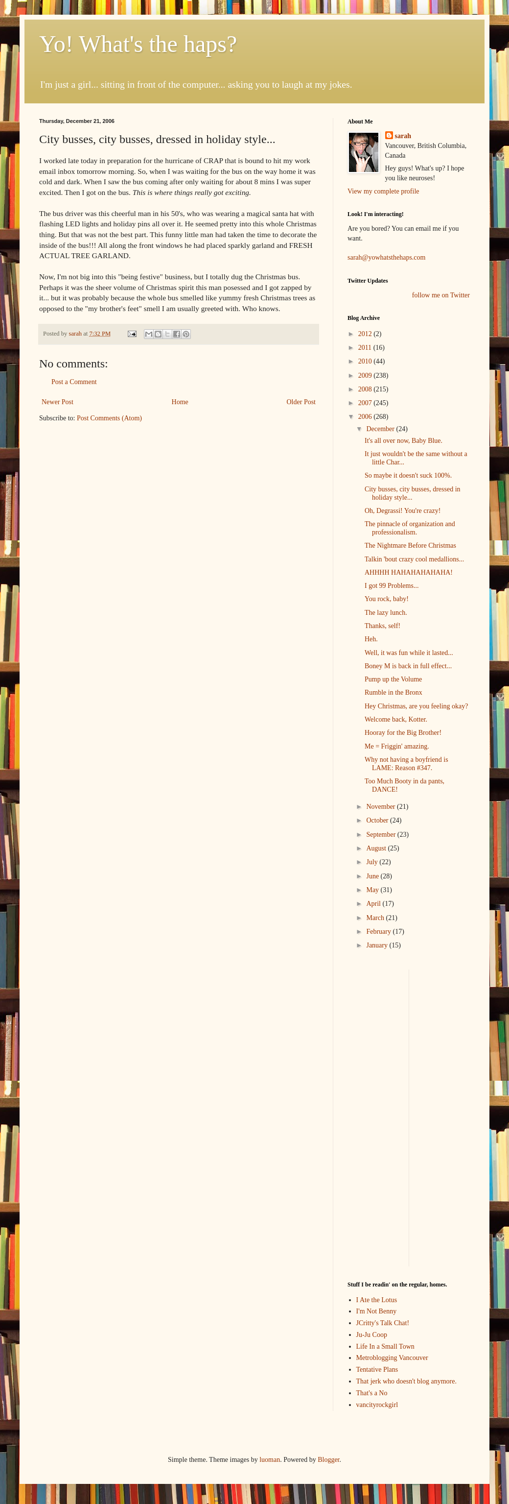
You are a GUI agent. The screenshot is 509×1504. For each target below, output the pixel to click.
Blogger (328, 1459)
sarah (76, 333)
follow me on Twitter (441, 295)
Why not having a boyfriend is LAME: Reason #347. (406, 764)
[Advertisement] (376, 1116)
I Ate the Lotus (376, 1300)
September (381, 834)
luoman (269, 1459)
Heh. (371, 639)
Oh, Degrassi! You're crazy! (402, 510)
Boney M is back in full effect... (408, 666)
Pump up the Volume (393, 679)
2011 (365, 347)
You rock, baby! (387, 599)
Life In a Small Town (385, 1346)
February (379, 931)
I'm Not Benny (376, 1311)
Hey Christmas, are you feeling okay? (416, 706)
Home (180, 402)
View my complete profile (383, 191)
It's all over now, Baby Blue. (403, 440)
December (381, 429)
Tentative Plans (377, 1369)
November (381, 806)
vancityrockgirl (377, 1404)
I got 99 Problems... (391, 585)
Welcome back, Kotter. (396, 719)
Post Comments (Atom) (109, 418)
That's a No (372, 1393)
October (378, 820)
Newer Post (57, 402)
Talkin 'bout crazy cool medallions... (414, 559)
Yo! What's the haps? (138, 44)
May (373, 890)
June (373, 876)
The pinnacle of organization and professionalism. (410, 528)
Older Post (301, 402)
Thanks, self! (382, 626)
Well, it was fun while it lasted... (409, 652)
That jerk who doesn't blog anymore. (406, 1381)
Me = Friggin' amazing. (397, 746)
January (377, 945)
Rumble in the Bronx (393, 692)
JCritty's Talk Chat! (383, 1323)
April (374, 903)
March (376, 918)
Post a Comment (74, 382)
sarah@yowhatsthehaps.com (386, 257)
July (372, 862)
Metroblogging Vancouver (392, 1357)
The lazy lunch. (386, 612)
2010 (366, 361)
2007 (366, 403)
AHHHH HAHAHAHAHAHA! (409, 572)
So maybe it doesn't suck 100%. (408, 475)
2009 (366, 375)
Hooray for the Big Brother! (403, 732)
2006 (366, 416)
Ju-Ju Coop (371, 1334)
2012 (366, 334)
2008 (366, 389)
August (377, 848)
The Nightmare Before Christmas (410, 545)
